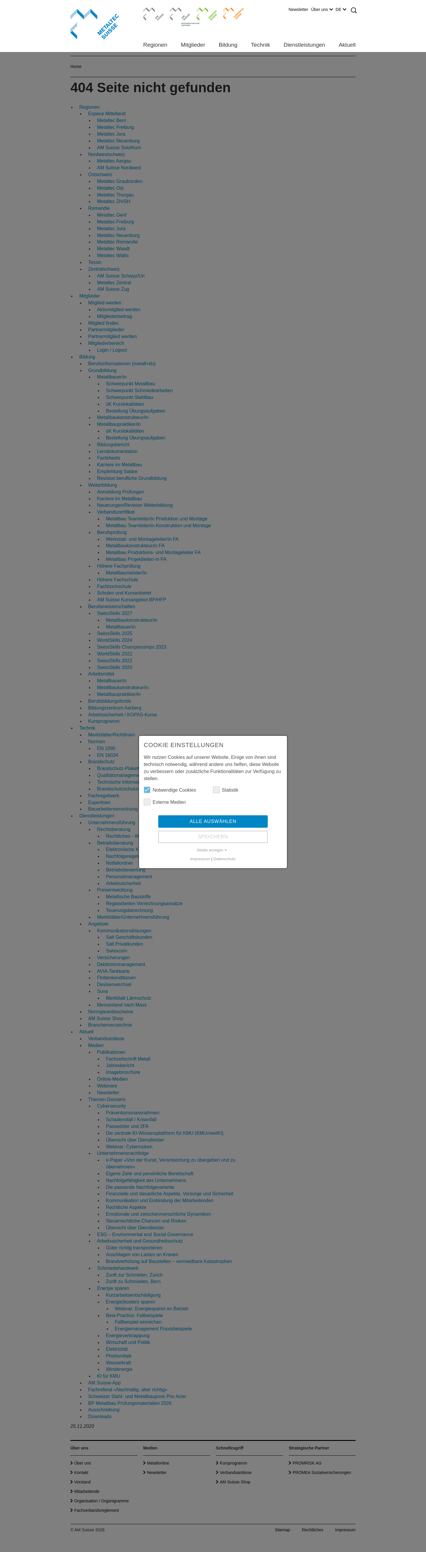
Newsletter (298, 9)
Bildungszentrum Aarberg (180, 13)
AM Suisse (151, 10)
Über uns (322, 9)
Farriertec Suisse (230, 13)
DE (341, 9)
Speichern (213, 836)
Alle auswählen (213, 821)
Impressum (200, 859)
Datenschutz (224, 859)
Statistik (225, 790)
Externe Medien (165, 802)
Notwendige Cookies (170, 790)
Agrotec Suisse (202, 13)
